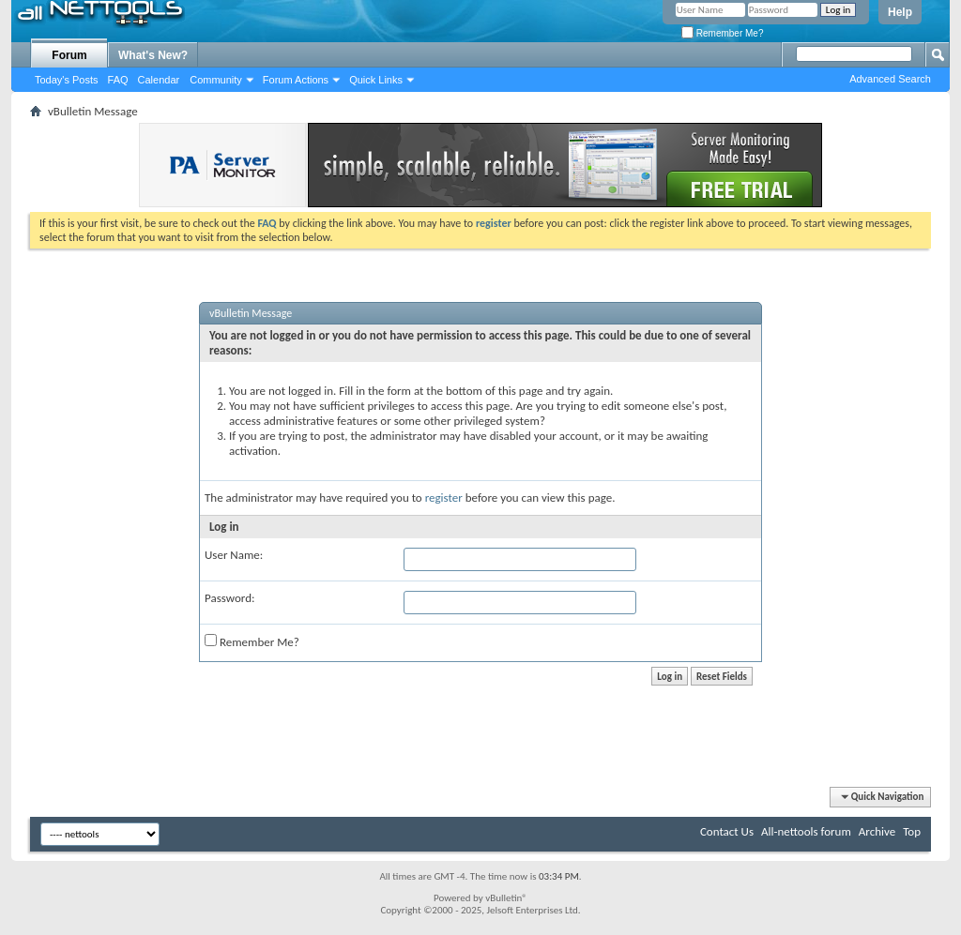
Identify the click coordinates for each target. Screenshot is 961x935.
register (444, 497)
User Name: (234, 555)
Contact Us (727, 831)
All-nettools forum (806, 831)
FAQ (118, 79)
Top (912, 831)
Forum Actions (295, 79)
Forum (69, 55)
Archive (877, 831)
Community (216, 79)
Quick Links (376, 79)
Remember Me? (722, 33)
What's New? (153, 55)
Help (900, 12)
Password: (229, 598)
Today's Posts (67, 79)
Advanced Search (890, 78)
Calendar (159, 79)
